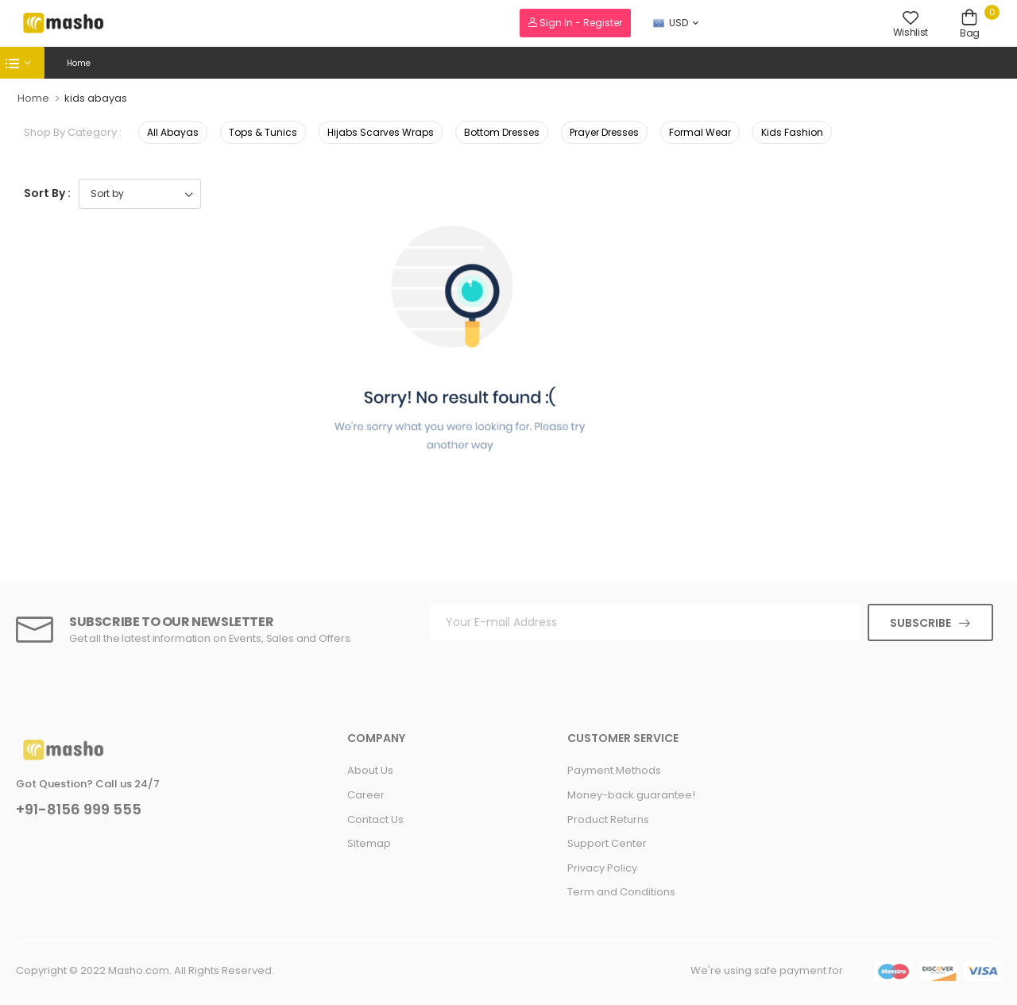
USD (670, 22)
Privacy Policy (602, 868)
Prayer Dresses (604, 132)
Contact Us (375, 819)
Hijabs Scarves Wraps (380, 132)
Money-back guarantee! (631, 794)
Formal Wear (700, 132)
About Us (370, 770)
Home (79, 63)
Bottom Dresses (501, 132)
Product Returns (608, 819)
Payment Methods (614, 770)
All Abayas (173, 132)
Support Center (607, 843)
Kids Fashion (792, 132)
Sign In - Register (575, 22)
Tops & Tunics (263, 132)
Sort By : (47, 193)
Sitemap (369, 843)
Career (366, 794)
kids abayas (95, 98)
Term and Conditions (621, 891)
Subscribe (920, 623)
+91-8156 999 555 (78, 809)
